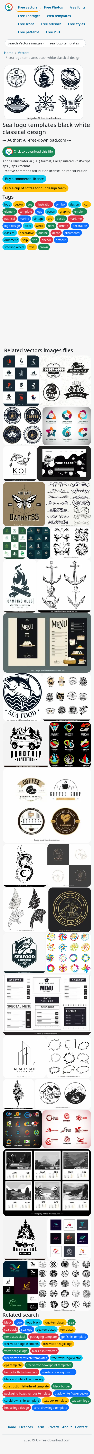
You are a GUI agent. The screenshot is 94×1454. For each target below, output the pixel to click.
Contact (81, 1427)
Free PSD (53, 32)
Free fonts (77, 7)
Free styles (76, 24)
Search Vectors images (25, 43)
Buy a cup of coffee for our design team (35, 188)
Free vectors (27, 7)
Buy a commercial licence (24, 179)
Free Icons (26, 24)
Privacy (53, 1427)
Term (40, 1427)
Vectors (23, 53)
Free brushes (51, 24)
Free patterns (28, 32)
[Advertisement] (47, 297)
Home (8, 53)
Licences (26, 1427)
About (67, 1427)
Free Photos (53, 7)
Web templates (59, 16)
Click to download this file (29, 152)
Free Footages (29, 16)
